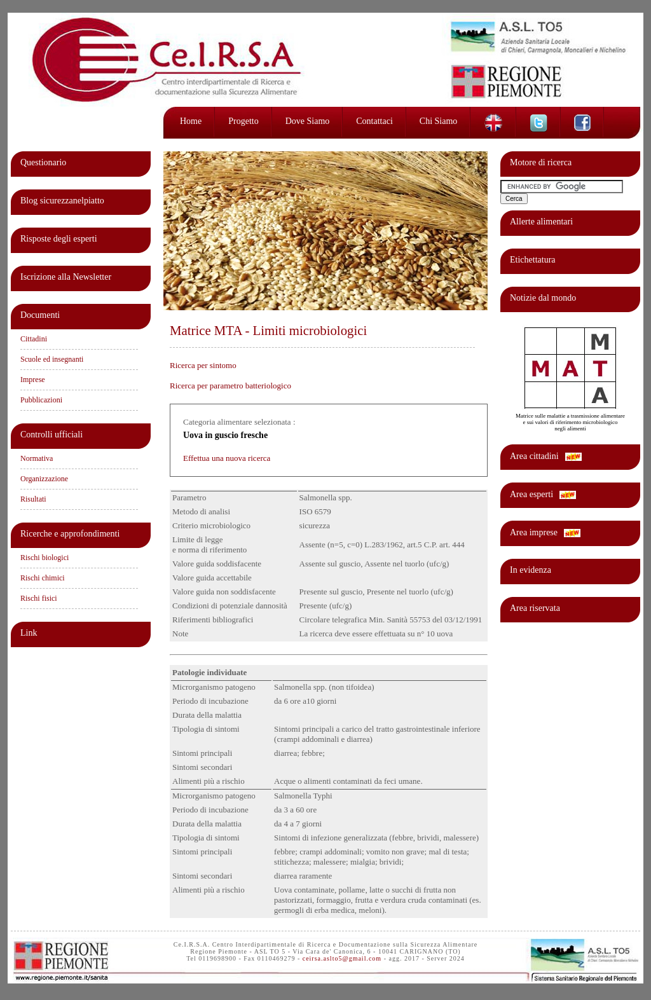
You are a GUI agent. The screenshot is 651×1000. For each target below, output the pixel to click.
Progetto (243, 121)
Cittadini (33, 338)
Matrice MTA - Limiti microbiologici (268, 330)
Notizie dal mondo (543, 298)
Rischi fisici (38, 598)
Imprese (32, 379)
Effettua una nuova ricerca (226, 458)
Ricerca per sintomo (203, 365)
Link (28, 633)
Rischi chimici (42, 577)
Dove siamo (307, 121)
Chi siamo (439, 121)
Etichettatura (533, 259)
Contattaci (374, 121)
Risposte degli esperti (58, 238)
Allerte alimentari (541, 221)
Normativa (36, 458)
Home (191, 121)
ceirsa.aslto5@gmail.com (342, 958)
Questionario (43, 162)
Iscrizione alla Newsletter (65, 277)
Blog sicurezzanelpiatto (62, 200)
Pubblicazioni (41, 399)
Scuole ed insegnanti (51, 359)
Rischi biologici (44, 557)
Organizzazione (44, 478)
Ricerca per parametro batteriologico (230, 385)
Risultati (33, 499)
